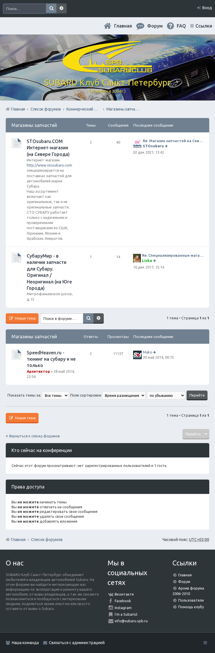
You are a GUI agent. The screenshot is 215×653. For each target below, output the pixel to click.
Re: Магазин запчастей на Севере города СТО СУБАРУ (173, 141)
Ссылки (203, 25)
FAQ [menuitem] (181, 25)
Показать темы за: (38, 395)
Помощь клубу (191, 607)
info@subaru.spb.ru (131, 621)
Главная (123, 25)
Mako (147, 352)
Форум (184, 581)
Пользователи (191, 600)
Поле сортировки (107, 395)
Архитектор (38, 371)
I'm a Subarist (126, 614)
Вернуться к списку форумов (34, 436)
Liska (147, 260)
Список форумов (47, 539)
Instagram (123, 608)
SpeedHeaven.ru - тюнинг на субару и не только (51, 359)
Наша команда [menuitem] (25, 642)
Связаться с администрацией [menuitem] (77, 642)
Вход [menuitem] (207, 7)
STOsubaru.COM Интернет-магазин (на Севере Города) (48, 148)
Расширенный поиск (61, 8)
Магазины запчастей (34, 125)
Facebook (123, 601)
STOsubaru (153, 146)
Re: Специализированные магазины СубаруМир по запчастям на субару (173, 255)
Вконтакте (124, 594)
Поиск (51, 8)
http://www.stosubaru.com (49, 165)
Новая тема (25, 318)
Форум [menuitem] (155, 25)
